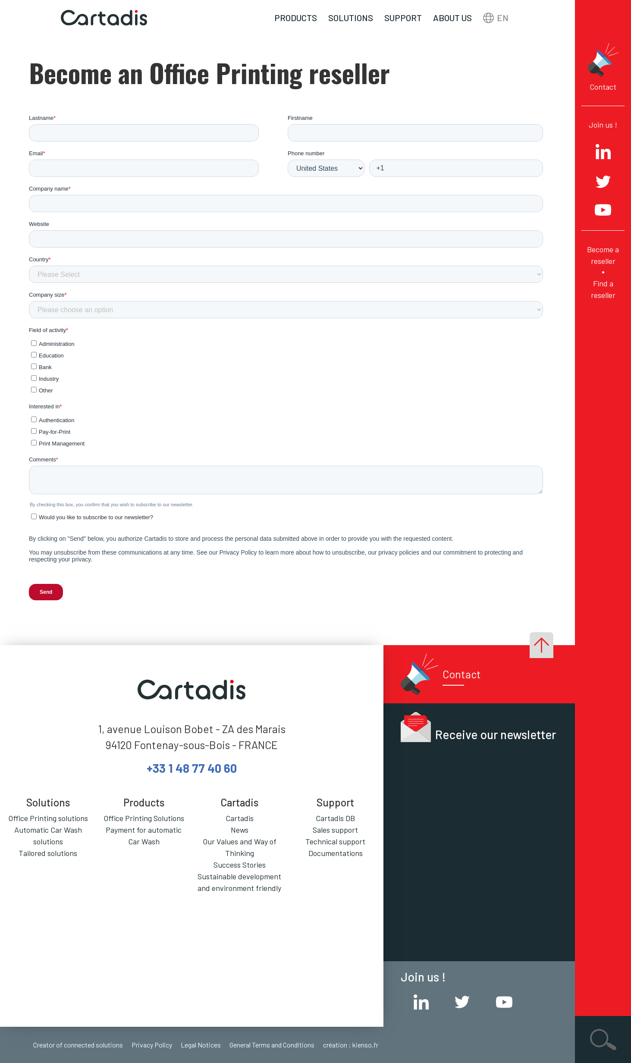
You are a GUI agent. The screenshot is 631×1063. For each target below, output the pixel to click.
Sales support (335, 829)
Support (403, 18)
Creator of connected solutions (78, 1045)
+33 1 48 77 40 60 (192, 768)
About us (452, 18)
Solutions (350, 18)
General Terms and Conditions (271, 1045)
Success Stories (239, 864)
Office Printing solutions (48, 818)
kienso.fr (365, 1045)
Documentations (335, 853)
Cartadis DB (335, 818)
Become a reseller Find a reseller (603, 272)
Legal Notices (201, 1045)
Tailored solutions (48, 853)
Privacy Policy (152, 1045)
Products (295, 18)
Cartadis (240, 818)
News (239, 829)
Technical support (335, 841)
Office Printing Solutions (144, 818)
